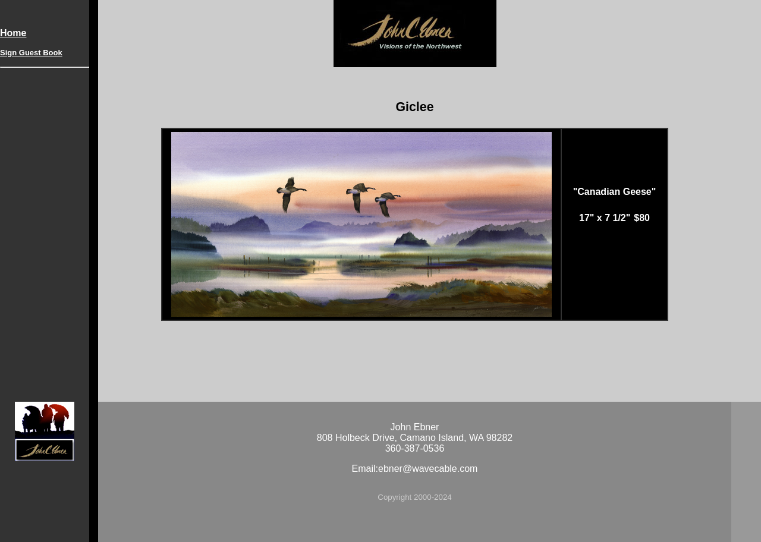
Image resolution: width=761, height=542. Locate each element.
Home (13, 33)
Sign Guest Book (31, 52)
